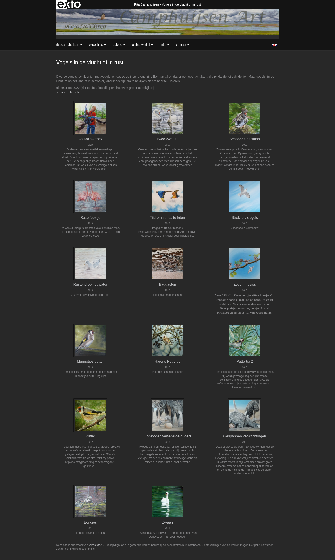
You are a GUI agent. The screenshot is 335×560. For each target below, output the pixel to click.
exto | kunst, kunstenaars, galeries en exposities (69, 4)
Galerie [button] (119, 44)
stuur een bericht (68, 92)
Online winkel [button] (142, 44)
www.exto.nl (96, 545)
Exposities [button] (97, 44)
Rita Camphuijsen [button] (69, 44)
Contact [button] (182, 44)
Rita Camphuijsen (146, 4)
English (274, 45)
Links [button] (164, 44)
